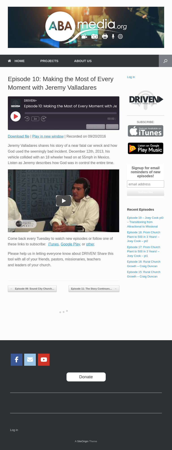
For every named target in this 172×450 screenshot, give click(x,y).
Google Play (70, 244)
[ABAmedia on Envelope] (30, 360)
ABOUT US (83, 61)
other (90, 244)
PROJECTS (49, 61)
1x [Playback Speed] (35, 118)
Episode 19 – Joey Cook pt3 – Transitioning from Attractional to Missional (145, 222)
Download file (18, 136)
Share (112, 126)
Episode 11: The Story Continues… (94, 289)
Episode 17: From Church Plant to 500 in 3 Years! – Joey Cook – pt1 (143, 251)
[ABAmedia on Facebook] (16, 360)
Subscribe (95, 126)
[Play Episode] (15, 116)
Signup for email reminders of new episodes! (145, 172)
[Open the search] (165, 61)
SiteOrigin (82, 441)
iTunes (53, 244)
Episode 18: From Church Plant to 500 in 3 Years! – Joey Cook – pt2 (143, 237)
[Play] (63, 200)
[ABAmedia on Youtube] (43, 360)
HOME (16, 61)
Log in (131, 77)
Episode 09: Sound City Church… (32, 289)
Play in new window (48, 136)
